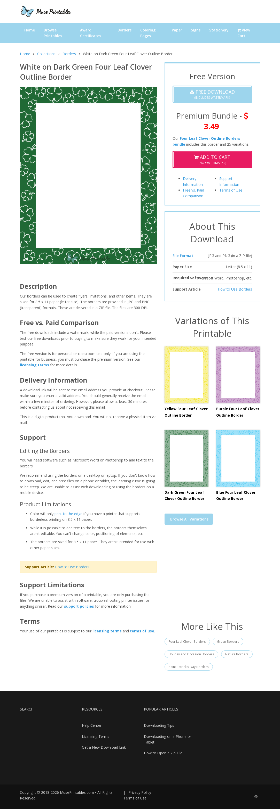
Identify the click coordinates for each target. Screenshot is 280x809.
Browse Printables (53, 33)
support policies (79, 606)
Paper (177, 30)
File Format (183, 255)
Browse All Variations (189, 519)
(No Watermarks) (212, 159)
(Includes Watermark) (212, 94)
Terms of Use (230, 190)
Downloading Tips (159, 725)
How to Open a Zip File (163, 752)
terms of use (142, 631)
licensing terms (34, 364)
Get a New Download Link (104, 747)
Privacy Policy (139, 792)
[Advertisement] (212, 576)
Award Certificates (90, 33)
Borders (124, 30)
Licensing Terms (95, 736)
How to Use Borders (72, 566)
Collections (46, 53)
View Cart (243, 33)
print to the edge (68, 513)
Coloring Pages (147, 33)
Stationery (219, 30)
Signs (195, 30)
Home (29, 30)
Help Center (92, 725)
